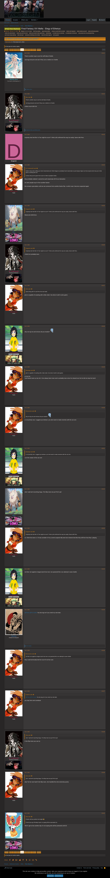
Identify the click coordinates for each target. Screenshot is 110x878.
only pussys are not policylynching (86, 33)
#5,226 (103, 245)
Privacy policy (95, 868)
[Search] (102, 19)
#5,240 (103, 813)
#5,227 (103, 285)
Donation (15, 20)
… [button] (12, 49)
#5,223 (103, 134)
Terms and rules (87, 868)
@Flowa (27, 612)
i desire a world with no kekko (58, 31)
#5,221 (103, 53)
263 (25, 49)
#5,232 (103, 489)
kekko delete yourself (82, 31)
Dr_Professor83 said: (31, 168)
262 (22, 49)
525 (35, 49)
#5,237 (103, 691)
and (33, 130)
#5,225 (103, 205)
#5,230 (103, 407)
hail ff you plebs (36, 31)
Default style (8, 868)
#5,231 (103, 448)
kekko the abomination (10, 33)
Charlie (14, 839)
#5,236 (103, 650)
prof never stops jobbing (10, 35)
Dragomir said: (29, 209)
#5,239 (103, 772)
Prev (7, 49)
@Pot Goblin (33, 612)
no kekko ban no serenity (58, 33)
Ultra (13, 232)
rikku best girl (20, 35)
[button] (19, 19)
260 (15, 49)
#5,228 (103, 326)
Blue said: (28, 97)
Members (34, 20)
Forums (8, 20)
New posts (7, 22)
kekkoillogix (48, 33)
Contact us (79, 868)
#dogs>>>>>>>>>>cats (26, 31)
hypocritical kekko (46, 31)
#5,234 (103, 569)
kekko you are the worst (22, 33)
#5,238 (103, 731)
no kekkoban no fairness (71, 33)
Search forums (14, 22)
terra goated (56, 35)
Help (102, 868)
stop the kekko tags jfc (47, 35)
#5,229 (103, 367)
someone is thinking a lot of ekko (32, 35)
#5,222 (103, 93)
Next (38, 49)
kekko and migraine (71, 31)
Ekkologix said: (29, 370)
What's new (24, 20)
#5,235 (103, 609)
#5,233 (103, 528)
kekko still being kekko (93, 31)
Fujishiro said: (29, 694)
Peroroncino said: (30, 411)
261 (19, 49)
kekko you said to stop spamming (36, 33)
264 (29, 49)
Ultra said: (28, 289)
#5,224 (103, 165)
